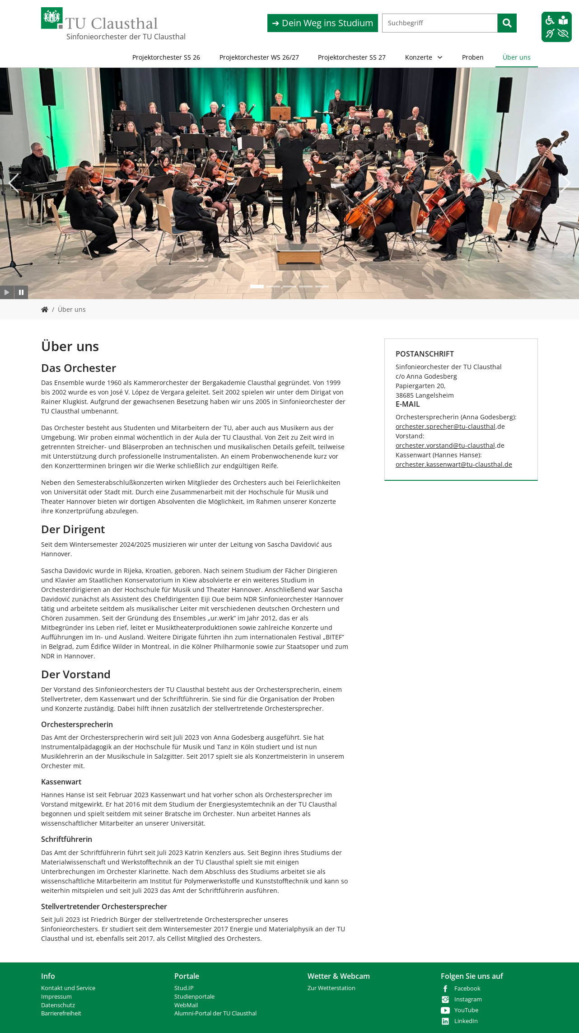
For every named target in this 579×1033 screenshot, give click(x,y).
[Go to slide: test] (257, 286)
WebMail (186, 1005)
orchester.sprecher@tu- (432, 426)
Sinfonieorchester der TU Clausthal (111, 37)
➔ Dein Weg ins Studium (323, 23)
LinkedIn (466, 1021)
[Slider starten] (7, 292)
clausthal (481, 426)
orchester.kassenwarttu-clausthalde (454, 464)
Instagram (468, 999)
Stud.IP (184, 988)
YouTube (466, 1010)
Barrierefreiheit (61, 1013)
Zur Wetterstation (331, 988)
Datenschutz (58, 1005)
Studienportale (194, 996)
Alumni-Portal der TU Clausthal (215, 1013)
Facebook (467, 988)
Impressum (56, 996)
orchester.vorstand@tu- (431, 445)
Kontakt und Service (68, 988)
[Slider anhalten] (21, 292)
